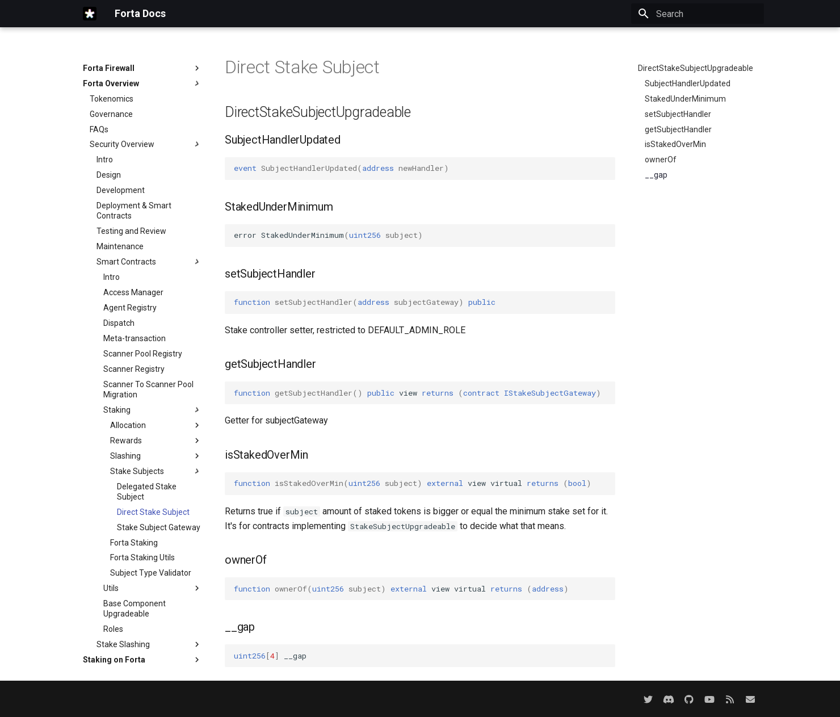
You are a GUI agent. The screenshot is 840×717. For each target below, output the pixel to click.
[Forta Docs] (89, 13)
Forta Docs (140, 13)
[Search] (697, 13)
